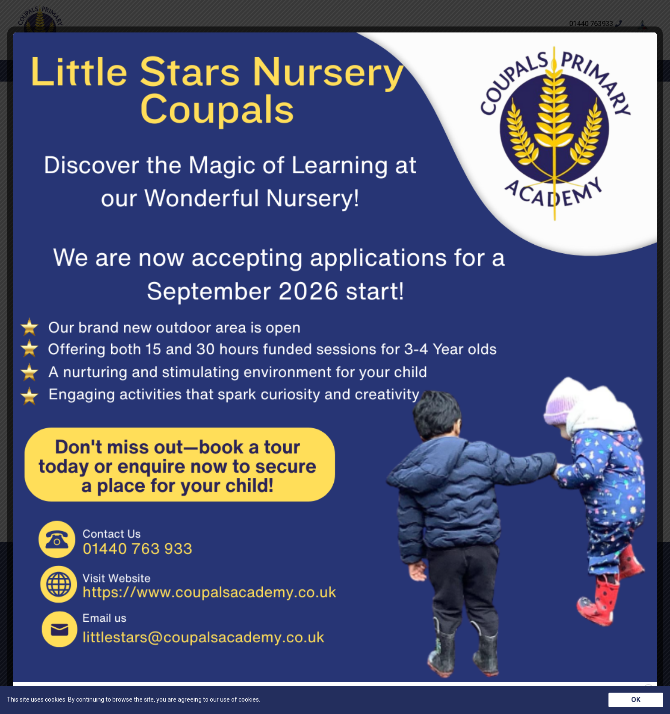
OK (636, 700)
